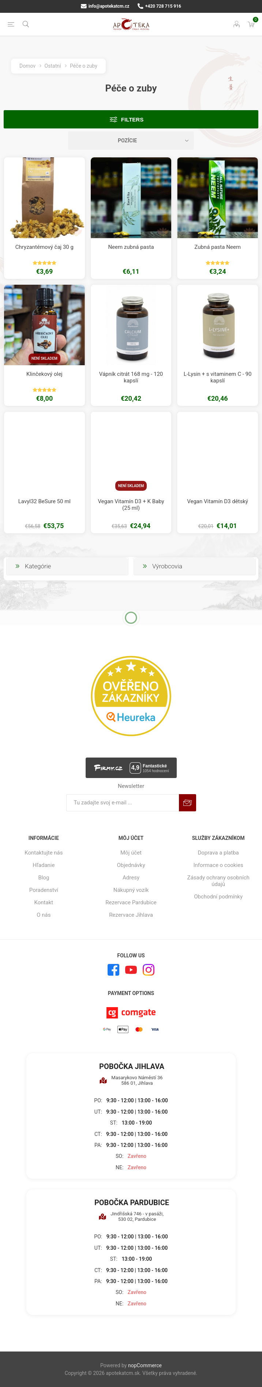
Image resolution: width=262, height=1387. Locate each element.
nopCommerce (145, 1365)
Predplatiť (187, 802)
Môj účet (131, 852)
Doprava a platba (218, 852)
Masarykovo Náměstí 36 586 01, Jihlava (130, 1080)
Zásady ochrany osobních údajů (218, 880)
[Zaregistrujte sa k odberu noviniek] (122, 802)
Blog (43, 877)
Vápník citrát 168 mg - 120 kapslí (131, 377)
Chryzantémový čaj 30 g (44, 247)
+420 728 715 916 (159, 6)
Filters (132, 119)
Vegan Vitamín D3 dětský (217, 501)
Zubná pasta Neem (217, 247)
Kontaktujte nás (44, 852)
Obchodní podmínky (218, 896)
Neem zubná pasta (131, 247)
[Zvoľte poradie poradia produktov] (131, 140)
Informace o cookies (218, 865)
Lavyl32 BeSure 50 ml (44, 501)
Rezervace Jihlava (131, 915)
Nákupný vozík (131, 890)
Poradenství (43, 890)
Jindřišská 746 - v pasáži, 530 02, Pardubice (131, 1216)
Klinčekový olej (44, 374)
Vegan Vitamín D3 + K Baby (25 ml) (131, 504)
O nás (43, 915)
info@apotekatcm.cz (105, 6)
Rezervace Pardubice (131, 902)
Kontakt (43, 902)
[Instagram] (148, 970)
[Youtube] (131, 970)
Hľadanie (44, 865)
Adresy (131, 877)
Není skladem (44, 358)
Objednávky (131, 865)
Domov (27, 66)
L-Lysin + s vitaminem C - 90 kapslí (218, 377)
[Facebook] (113, 970)
